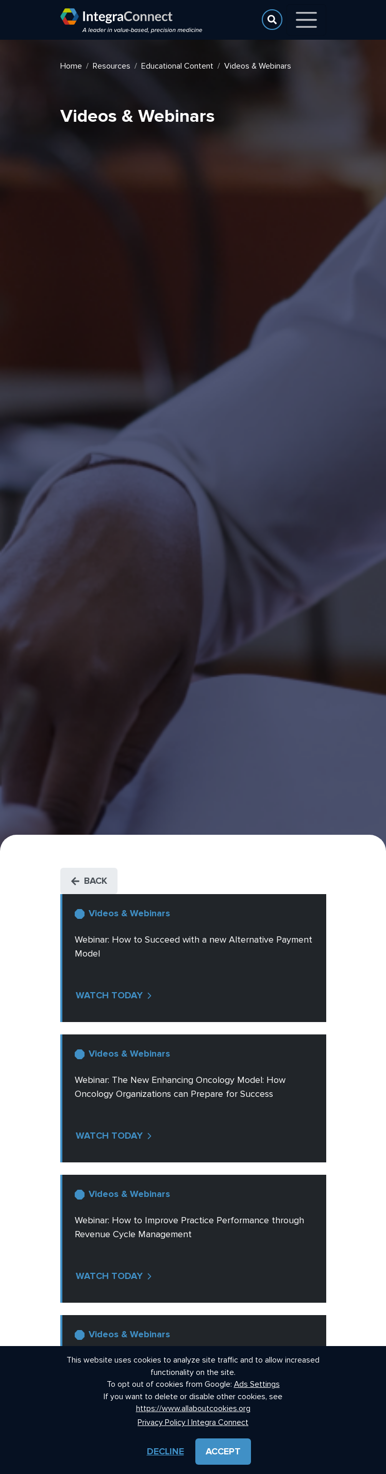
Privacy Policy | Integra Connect (193, 1423)
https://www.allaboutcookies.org (193, 1409)
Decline (165, 1451)
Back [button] (89, 880)
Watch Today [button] (115, 995)
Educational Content (177, 66)
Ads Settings (257, 1384)
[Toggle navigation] (306, 20)
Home (71, 66)
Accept (223, 1451)
